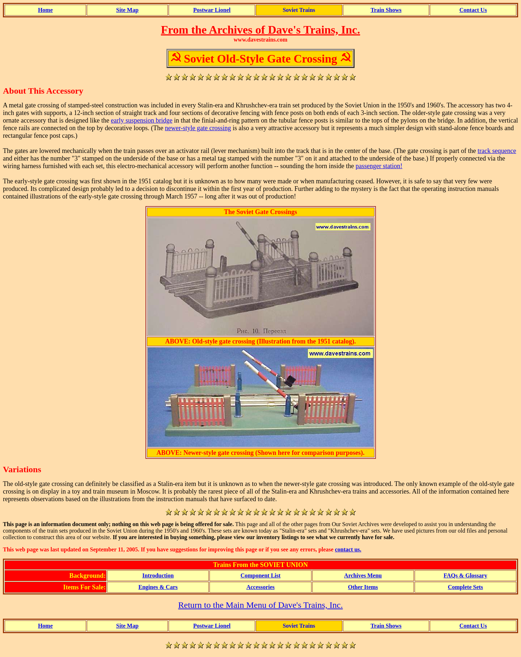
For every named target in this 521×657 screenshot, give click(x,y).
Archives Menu (363, 575)
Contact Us (473, 10)
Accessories (260, 587)
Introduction (158, 575)
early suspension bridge (141, 120)
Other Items (363, 587)
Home (45, 10)
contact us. (348, 549)
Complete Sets (465, 587)
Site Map (127, 10)
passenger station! (379, 166)
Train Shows (386, 10)
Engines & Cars (158, 587)
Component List (261, 575)
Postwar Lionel (211, 10)
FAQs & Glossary (465, 575)
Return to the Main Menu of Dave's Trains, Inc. (260, 605)
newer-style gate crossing (198, 128)
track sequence (497, 150)
